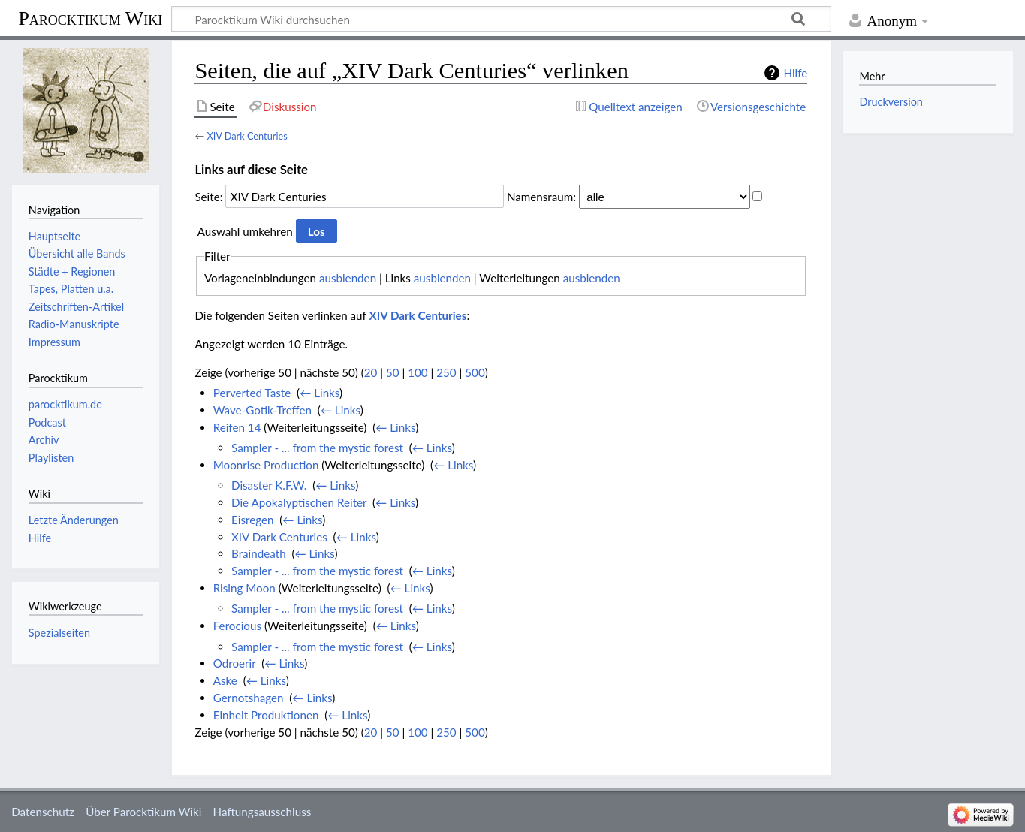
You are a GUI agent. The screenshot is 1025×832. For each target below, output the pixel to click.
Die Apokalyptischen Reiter (298, 502)
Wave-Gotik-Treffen (262, 410)
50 (392, 372)
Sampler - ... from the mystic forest (317, 447)
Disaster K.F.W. (268, 485)
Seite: (208, 196)
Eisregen (252, 519)
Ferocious (237, 625)
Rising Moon (244, 588)
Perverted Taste (252, 392)
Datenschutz (42, 811)
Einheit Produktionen (266, 715)
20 (371, 372)
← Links (319, 392)
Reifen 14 (237, 427)
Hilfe (795, 73)
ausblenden (347, 278)
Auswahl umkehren (245, 231)
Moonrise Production (266, 465)
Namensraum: (541, 196)
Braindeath (258, 553)
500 (474, 372)
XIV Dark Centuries (247, 136)
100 (417, 372)
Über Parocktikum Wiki (143, 811)
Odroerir (234, 663)
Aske (225, 680)
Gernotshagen (248, 697)
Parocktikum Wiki (90, 17)
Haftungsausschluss (262, 811)
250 (446, 372)
